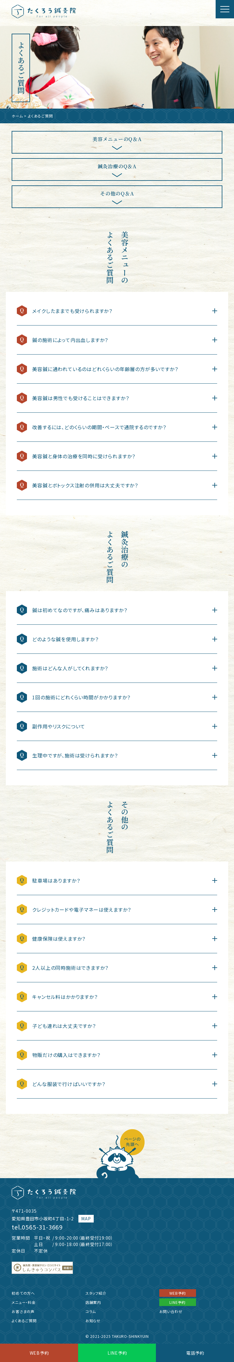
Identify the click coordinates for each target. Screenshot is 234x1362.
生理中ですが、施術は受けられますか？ (75, 755)
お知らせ (92, 1320)
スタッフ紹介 (96, 1293)
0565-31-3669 (42, 1226)
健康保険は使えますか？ (58, 938)
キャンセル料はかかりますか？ (64, 996)
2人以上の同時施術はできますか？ (70, 967)
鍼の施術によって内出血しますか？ (70, 340)
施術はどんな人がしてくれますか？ (70, 668)
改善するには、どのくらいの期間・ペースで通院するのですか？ (99, 427)
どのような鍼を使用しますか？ (65, 639)
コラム (90, 1311)
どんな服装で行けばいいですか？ (71, 1084)
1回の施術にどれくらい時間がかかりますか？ (81, 697)
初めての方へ (23, 1293)
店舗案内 (93, 1302)
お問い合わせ (171, 1311)
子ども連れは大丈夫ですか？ (64, 1025)
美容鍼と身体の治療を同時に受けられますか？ (83, 456)
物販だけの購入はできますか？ (66, 1055)
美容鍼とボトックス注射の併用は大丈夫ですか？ (85, 485)
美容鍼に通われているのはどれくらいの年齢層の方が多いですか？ (105, 369)
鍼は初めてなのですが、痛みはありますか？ (79, 610)
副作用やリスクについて (58, 726)
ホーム (17, 115)
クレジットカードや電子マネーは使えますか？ (81, 909)
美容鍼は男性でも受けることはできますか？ (80, 398)
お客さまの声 (23, 1311)
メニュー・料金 (24, 1302)
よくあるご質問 (24, 1320)
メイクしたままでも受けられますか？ (72, 310)
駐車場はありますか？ (56, 880)
